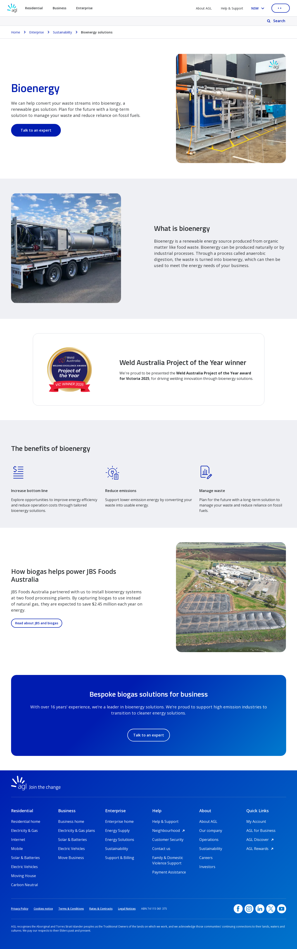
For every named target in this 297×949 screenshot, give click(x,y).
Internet (18, 839)
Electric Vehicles (24, 866)
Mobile (17, 848)
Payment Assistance (169, 872)
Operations (209, 839)
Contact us (161, 848)
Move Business (71, 857)
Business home (71, 821)
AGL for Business (261, 830)
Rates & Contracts (101, 909)
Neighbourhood (169, 830)
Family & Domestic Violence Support (167, 857)
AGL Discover (260, 839)
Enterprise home (119, 821)
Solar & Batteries (25, 857)
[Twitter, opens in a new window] (270, 908)
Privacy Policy (19, 909)
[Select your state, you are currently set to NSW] (258, 8)
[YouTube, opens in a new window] (281, 908)
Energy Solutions (119, 839)
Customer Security (167, 839)
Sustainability (116, 848)
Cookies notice (43, 909)
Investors (207, 866)
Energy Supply (117, 830)
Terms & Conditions (71, 909)
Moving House (23, 875)
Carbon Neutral (24, 884)
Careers (206, 857)
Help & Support (232, 8)
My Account (256, 821)
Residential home (25, 821)
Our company (210, 830)
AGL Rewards (260, 848)
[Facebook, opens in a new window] (238, 908)
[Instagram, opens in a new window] (249, 908)
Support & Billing (119, 857)
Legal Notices (127, 909)
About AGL (204, 8)
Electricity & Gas (24, 830)
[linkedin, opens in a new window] (259, 908)
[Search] (276, 21)
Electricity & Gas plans (76, 830)
